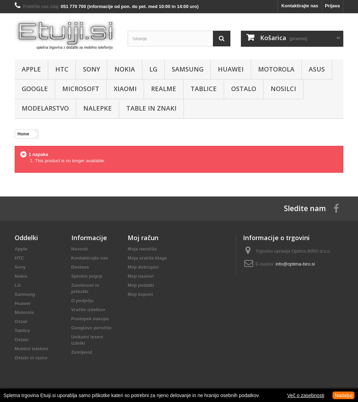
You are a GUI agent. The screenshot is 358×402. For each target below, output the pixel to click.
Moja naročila (142, 249)
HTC (62, 69)
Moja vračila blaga (147, 258)
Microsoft (80, 88)
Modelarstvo (45, 108)
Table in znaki (151, 108)
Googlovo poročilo (91, 327)
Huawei (231, 69)
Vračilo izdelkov (88, 309)
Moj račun (143, 237)
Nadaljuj (343, 395)
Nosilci (283, 88)
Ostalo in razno (31, 357)
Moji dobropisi (143, 267)
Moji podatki (141, 285)
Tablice (204, 88)
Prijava (332, 5)
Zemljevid (81, 352)
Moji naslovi (140, 276)
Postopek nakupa (90, 318)
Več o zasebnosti (305, 395)
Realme (163, 88)
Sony (91, 69)
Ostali (21, 321)
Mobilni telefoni (31, 348)
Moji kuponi (140, 294)
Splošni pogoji (87, 276)
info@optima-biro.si (295, 264)
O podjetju (82, 300)
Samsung (187, 69)
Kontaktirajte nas (299, 5)
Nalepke (97, 108)
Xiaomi (125, 88)
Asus (317, 69)
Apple (31, 69)
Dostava (80, 267)
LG (153, 69)
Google (35, 88)
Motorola (276, 69)
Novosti (79, 249)
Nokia (124, 69)
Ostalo (243, 88)
